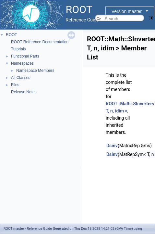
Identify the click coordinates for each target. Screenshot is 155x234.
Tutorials (18, 49)
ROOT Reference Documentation (39, 42)
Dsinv (112, 145)
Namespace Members (35, 70)
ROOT (11, 34)
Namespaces (22, 63)
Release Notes (24, 92)
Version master (127, 11)
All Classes (20, 77)
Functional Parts (25, 56)
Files (15, 85)
